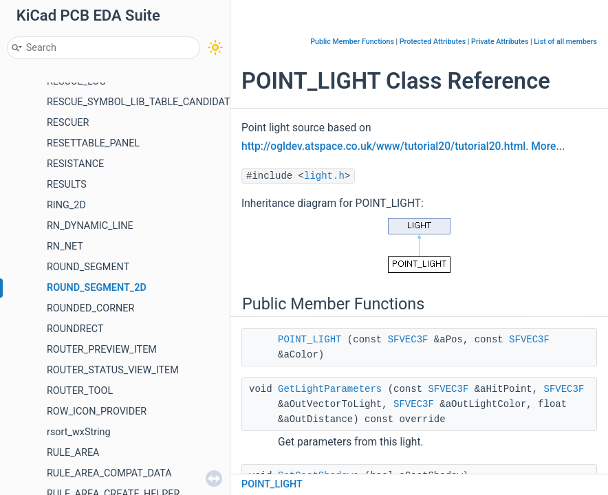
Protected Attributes (433, 41)
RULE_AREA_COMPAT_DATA (109, 473)
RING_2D (66, 205)
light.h (324, 176)
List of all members (565, 41)
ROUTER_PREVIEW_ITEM (102, 349)
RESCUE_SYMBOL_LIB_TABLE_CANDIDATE (141, 102)
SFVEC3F (408, 339)
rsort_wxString (79, 432)
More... (548, 146)
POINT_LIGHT (309, 339)
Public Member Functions (352, 41)
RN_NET (65, 246)
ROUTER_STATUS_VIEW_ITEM (113, 370)
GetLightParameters (330, 389)
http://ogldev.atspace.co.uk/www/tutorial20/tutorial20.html (383, 146)
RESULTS (67, 184)
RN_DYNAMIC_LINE (90, 226)
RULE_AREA (73, 453)
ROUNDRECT (75, 329)
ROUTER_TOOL (80, 391)
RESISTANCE (75, 164)
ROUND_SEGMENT (88, 267)
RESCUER (68, 123)
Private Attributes (499, 41)
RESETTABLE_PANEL (93, 143)
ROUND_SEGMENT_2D (96, 288)
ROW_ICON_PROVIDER (96, 411)
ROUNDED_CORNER (90, 308)
